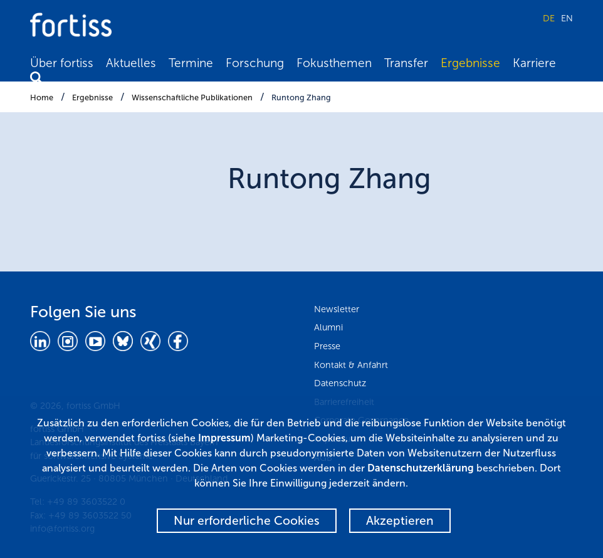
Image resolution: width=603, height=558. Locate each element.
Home (41, 97)
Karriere (534, 63)
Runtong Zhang (301, 97)
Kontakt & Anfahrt (351, 365)
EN (567, 18)
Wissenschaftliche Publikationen (192, 97)
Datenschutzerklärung (420, 468)
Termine (191, 63)
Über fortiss (61, 63)
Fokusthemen (334, 63)
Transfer (406, 63)
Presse (327, 346)
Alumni (328, 327)
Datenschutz (340, 383)
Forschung (255, 63)
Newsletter (336, 309)
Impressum (224, 438)
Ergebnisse (470, 63)
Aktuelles (131, 63)
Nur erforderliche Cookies (247, 520)
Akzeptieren (400, 520)
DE (549, 18)
